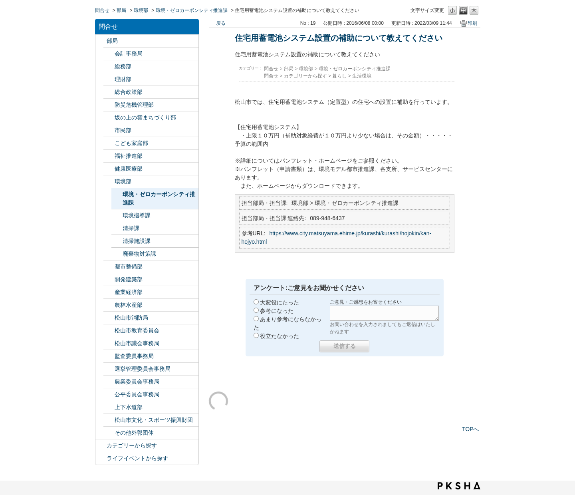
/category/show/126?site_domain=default (109, 92)
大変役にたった (279, 302)
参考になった (276, 311)
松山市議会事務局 (137, 343)
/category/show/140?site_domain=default (109, 318)
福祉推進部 (129, 156)
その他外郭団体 (134, 432)
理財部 (123, 79)
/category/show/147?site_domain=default (109, 382)
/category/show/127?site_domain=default (109, 79)
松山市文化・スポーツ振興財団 (154, 420)
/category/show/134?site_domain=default (109, 420)
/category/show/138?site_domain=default (109, 292)
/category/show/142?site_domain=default (109, 330)
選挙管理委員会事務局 (143, 369)
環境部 (141, 10)
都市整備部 (129, 266)
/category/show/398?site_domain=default (109, 117)
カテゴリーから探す (132, 445)
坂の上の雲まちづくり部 (145, 117)
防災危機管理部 (134, 104)
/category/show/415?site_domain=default (109, 143)
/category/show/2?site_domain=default (101, 445)
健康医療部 (129, 168)
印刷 (472, 23)
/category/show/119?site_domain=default (101, 41)
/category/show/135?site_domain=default (109, 266)
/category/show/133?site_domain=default (109, 181)
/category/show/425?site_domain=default (109, 279)
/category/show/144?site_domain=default (109, 407)
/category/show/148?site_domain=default (109, 369)
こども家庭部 (131, 143)
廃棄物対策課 (139, 253)
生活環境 (361, 76)
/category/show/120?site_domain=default (109, 54)
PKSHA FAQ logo (459, 486)
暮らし (339, 76)
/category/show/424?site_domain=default (109, 105)
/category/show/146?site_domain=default (109, 356)
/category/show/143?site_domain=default (109, 343)
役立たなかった (279, 336)
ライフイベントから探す (137, 458)
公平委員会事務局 (137, 394)
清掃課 (131, 228)
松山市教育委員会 (137, 330)
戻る (221, 23)
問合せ (102, 10)
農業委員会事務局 (137, 381)
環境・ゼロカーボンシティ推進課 (192, 10)
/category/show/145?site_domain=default (109, 394)
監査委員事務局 (134, 356)
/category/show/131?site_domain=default (109, 433)
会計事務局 (129, 53)
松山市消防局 (131, 317)
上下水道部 (129, 407)
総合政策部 (129, 92)
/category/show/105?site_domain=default (101, 458)
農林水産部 (129, 305)
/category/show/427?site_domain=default (109, 305)
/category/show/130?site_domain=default (109, 156)
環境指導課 (137, 215)
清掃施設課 (137, 241)
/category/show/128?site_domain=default (109, 130)
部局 (121, 10)
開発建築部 (129, 279)
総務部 (123, 66)
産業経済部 (129, 292)
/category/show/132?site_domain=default (109, 169)
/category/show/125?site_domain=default (109, 66)
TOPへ (470, 429)
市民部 (123, 130)
